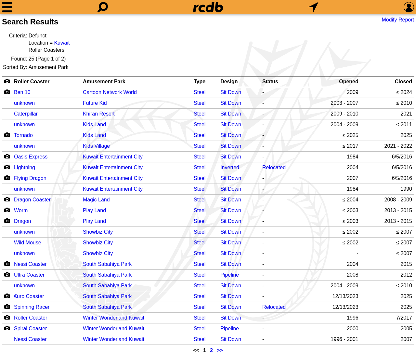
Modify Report (398, 19)
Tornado (23, 135)
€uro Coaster (29, 296)
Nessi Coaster (30, 264)
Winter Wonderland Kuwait (113, 318)
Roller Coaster (31, 81)
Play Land (94, 210)
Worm (21, 210)
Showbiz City (98, 232)
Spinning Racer (31, 307)
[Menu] (7, 7)
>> (220, 350)
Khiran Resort (99, 113)
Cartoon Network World (110, 92)
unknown (24, 103)
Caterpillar (26, 113)
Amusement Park (104, 81)
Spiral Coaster (30, 328)
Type (199, 81)
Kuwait (62, 43)
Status (270, 81)
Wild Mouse (27, 242)
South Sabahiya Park (107, 264)
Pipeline (229, 275)
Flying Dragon (30, 178)
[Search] (103, 7)
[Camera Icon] (7, 91)
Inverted (229, 167)
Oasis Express (30, 156)
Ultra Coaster (29, 275)
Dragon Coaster (32, 199)
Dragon (22, 221)
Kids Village (96, 146)
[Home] (208, 7)
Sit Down (230, 92)
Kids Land (94, 124)
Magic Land (96, 199)
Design (229, 81)
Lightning (24, 167)
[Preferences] (409, 7)
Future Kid (95, 103)
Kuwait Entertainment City (113, 156)
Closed (403, 81)
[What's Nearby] (313, 7)
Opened (348, 81)
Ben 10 (22, 92)
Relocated (274, 167)
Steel (199, 92)
